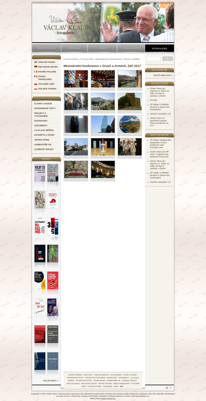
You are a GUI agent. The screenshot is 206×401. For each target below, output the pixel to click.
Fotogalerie (159, 48)
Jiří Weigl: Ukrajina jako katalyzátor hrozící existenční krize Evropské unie (160, 144)
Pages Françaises (121, 383)
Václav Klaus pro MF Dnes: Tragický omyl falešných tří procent (159, 154)
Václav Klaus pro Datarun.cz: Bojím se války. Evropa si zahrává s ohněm (159, 92)
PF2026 (153, 100)
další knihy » (50, 381)
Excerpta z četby (44, 135)
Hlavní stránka (46, 48)
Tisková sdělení (131, 48)
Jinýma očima (41, 140)
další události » (163, 75)
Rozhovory (40, 121)
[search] (153, 59)
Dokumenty (41, 125)
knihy (115, 386)
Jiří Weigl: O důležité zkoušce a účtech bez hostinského (160, 107)
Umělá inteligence (108, 398)
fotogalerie (116, 375)
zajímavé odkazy (129, 380)
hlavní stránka (75, 375)
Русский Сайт (46, 84)
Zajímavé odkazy (44, 149)
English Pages (46, 62)
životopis (88, 375)
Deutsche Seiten (48, 67)
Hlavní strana (71, 59)
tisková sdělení (101, 375)
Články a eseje (43, 103)
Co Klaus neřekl (44, 130)
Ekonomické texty (45, 108)
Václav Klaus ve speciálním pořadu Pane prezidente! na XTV (159, 122)
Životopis (74, 48)
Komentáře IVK (43, 144)
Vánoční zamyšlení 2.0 (160, 114)
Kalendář (159, 70)
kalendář (107, 386)
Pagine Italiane (47, 72)
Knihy (102, 48)
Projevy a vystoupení (95, 378)
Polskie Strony (47, 89)
